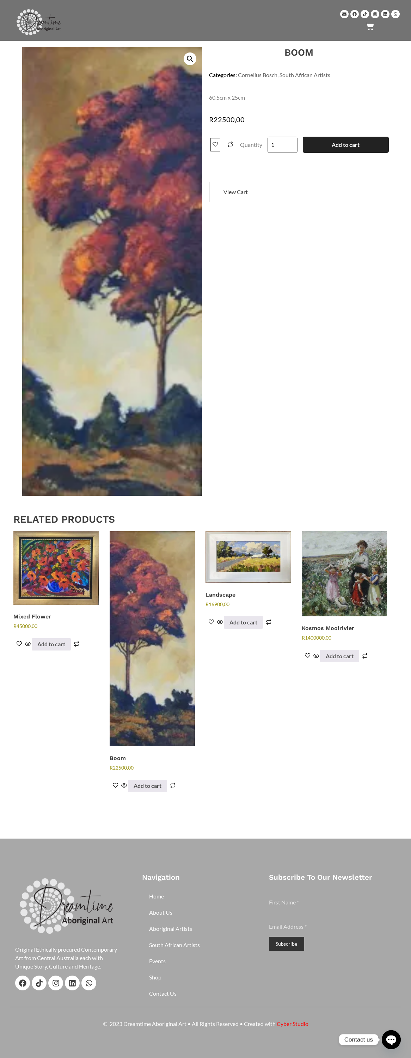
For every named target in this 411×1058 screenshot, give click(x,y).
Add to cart (346, 144)
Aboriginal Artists (170, 928)
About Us (160, 912)
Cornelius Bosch (257, 74)
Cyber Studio (292, 1023)
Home (156, 896)
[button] (190, 58)
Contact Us (163, 993)
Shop (155, 977)
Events (157, 961)
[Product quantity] (282, 145)
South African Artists (305, 74)
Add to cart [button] (51, 644)
